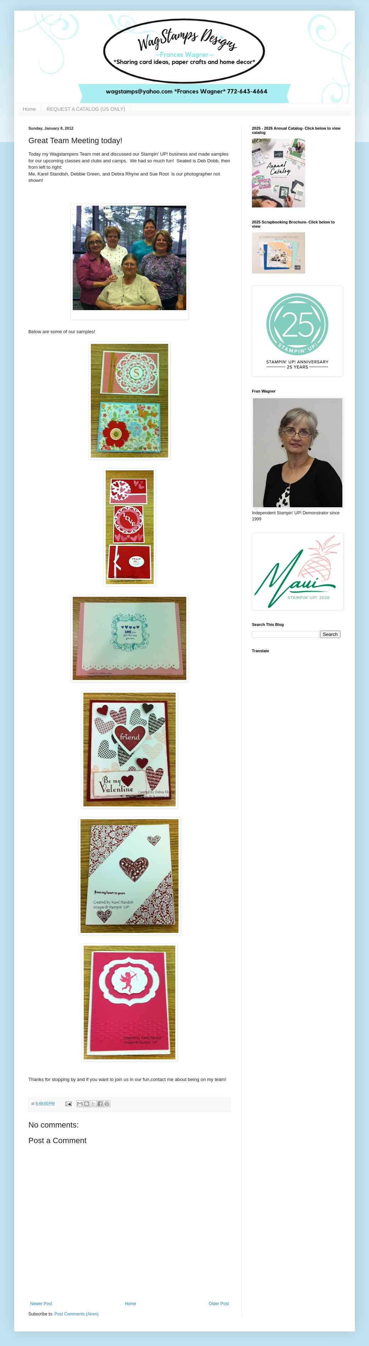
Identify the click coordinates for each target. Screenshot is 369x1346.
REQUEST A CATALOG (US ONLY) (85, 109)
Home (29, 109)
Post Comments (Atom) (76, 1314)
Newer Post (41, 1303)
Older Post (219, 1303)
